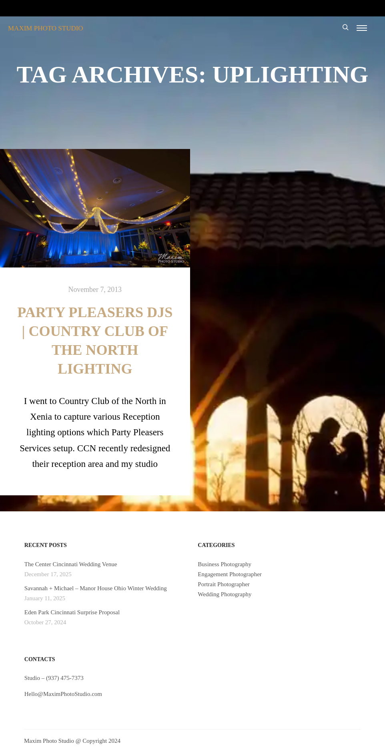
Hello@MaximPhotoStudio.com (63, 694)
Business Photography (224, 564)
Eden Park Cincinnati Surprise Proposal (72, 612)
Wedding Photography (224, 594)
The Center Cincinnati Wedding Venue (70, 564)
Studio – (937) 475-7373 (54, 678)
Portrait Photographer (224, 584)
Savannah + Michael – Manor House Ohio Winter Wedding (95, 588)
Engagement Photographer (230, 574)
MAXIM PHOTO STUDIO (45, 28)
